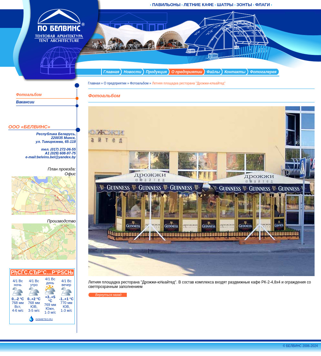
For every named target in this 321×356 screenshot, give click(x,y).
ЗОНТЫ (244, 4)
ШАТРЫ (225, 4)
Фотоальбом (139, 83)
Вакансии (25, 102)
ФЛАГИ (262, 4)
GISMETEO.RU (44, 319)
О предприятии (115, 83)
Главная (94, 83)
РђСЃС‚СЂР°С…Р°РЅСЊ (42, 272)
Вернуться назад (108, 295)
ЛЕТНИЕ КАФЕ (199, 4)
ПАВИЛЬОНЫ (166, 4)
